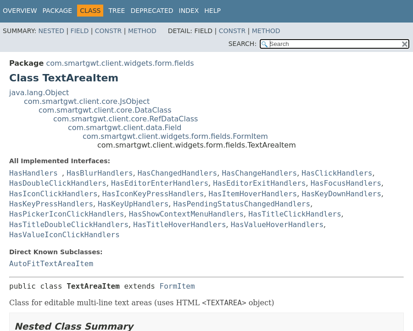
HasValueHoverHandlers (277, 224)
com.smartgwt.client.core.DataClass (105, 110)
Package (58, 10)
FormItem (177, 286)
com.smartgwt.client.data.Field (125, 127)
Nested (51, 30)
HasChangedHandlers (177, 173)
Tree (116, 10)
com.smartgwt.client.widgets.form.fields (120, 63)
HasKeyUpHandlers (133, 204)
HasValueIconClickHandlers (64, 234)
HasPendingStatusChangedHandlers (242, 204)
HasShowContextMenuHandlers (186, 214)
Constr (108, 30)
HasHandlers (33, 173)
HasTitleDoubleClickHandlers (68, 224)
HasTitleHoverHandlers (179, 224)
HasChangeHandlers (259, 173)
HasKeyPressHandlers (51, 204)
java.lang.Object (39, 92)
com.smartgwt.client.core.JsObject (87, 101)
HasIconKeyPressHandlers (153, 193)
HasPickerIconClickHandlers (66, 214)
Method (142, 30)
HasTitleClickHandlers (294, 214)
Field (80, 30)
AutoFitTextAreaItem (51, 263)
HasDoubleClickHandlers (57, 183)
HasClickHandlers (336, 173)
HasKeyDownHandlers (341, 193)
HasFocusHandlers (346, 183)
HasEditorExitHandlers (259, 183)
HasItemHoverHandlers (253, 193)
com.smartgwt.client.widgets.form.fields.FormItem (175, 136)
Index (189, 10)
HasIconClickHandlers (53, 193)
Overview (20, 10)
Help (212, 10)
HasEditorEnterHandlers (159, 183)
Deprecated (151, 10)
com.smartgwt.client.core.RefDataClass (125, 118)
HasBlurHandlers (100, 173)
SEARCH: (243, 43)
